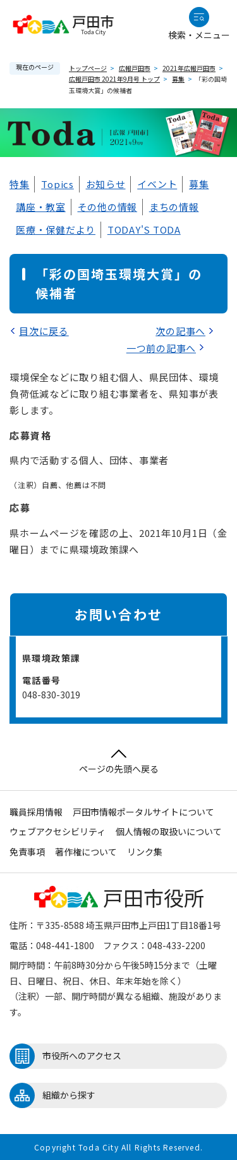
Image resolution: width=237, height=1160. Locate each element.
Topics (57, 184)
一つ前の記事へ (161, 348)
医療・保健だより (55, 229)
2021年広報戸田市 (189, 68)
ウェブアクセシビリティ (57, 831)
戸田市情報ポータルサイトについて (143, 811)
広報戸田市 (134, 68)
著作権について (86, 851)
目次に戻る (44, 330)
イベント (157, 184)
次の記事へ (180, 330)
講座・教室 (41, 206)
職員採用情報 (36, 811)
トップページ (88, 68)
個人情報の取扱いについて (169, 831)
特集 (19, 184)
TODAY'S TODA (144, 229)
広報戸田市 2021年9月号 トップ (114, 79)
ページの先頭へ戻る (119, 762)
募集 (178, 79)
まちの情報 (174, 206)
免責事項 (27, 851)
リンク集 (144, 851)
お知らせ (106, 184)
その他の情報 (108, 206)
